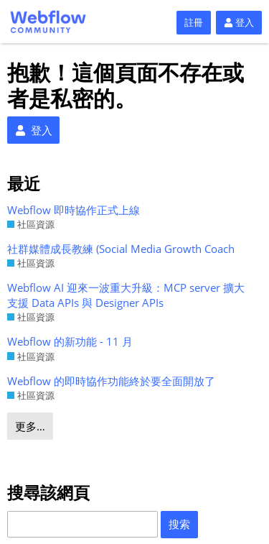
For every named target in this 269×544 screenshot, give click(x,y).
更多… (30, 426)
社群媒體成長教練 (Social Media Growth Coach (121, 248)
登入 (239, 22)
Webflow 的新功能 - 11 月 (70, 341)
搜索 (179, 524)
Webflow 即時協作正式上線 (73, 210)
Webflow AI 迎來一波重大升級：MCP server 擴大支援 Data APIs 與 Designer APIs (126, 295)
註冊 (193, 22)
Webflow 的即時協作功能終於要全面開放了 (111, 381)
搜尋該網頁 (48, 492)
